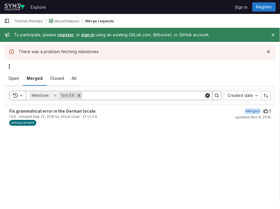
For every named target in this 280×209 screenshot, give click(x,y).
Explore (38, 7)
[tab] (14, 78)
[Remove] (78, 95)
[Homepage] (14, 7)
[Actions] (9, 66)
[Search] (143, 95)
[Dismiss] (268, 51)
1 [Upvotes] (267, 111)
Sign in (241, 7)
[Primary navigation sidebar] (7, 21)
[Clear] (207, 95)
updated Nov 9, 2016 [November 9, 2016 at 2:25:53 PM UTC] (253, 117)
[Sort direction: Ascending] (266, 95)
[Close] (273, 34)
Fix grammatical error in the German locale (52, 111)
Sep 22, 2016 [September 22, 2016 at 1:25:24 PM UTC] (43, 116)
